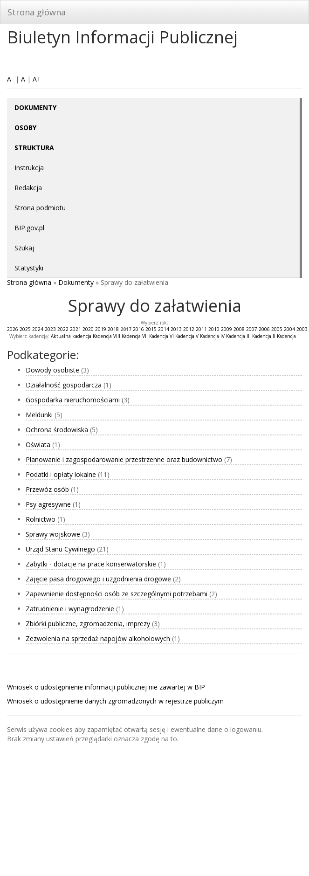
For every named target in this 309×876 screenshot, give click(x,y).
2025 (25, 329)
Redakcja (28, 187)
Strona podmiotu (40, 207)
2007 (251, 329)
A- (10, 79)
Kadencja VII (135, 336)
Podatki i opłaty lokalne (61, 474)
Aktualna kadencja (71, 336)
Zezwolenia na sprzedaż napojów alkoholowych (98, 638)
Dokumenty (76, 282)
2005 (276, 329)
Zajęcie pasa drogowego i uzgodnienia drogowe (98, 578)
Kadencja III (238, 336)
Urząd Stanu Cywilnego (60, 549)
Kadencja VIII (106, 336)
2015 (151, 329)
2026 (12, 329)
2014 (163, 329)
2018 (113, 329)
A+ (37, 79)
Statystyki (28, 267)
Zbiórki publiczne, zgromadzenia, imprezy (88, 623)
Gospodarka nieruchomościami (73, 399)
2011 (201, 329)
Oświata (38, 444)
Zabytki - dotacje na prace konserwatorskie (91, 563)
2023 (50, 329)
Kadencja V (187, 336)
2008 (239, 329)
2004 (289, 329)
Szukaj (24, 247)
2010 (214, 329)
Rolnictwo (40, 519)
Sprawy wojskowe (53, 534)
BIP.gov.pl (29, 227)
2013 (176, 329)
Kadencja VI (161, 336)
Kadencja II (263, 336)
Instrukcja (29, 167)
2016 (138, 329)
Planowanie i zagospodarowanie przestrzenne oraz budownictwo (124, 459)
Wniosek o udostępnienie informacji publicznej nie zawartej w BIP (106, 687)
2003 (302, 329)
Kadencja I (288, 336)
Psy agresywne (48, 504)
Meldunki (39, 414)
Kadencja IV (212, 336)
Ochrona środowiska (57, 429)
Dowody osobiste (52, 370)
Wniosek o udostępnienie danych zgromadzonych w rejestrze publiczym (115, 701)
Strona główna (36, 12)
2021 (75, 329)
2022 (63, 329)
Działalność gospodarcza (64, 384)
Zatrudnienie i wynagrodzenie (70, 608)
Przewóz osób (47, 489)
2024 (37, 329)
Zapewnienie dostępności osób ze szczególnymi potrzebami (116, 593)
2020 (88, 329)
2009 (226, 329)
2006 (264, 329)
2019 (100, 329)
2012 (188, 329)
